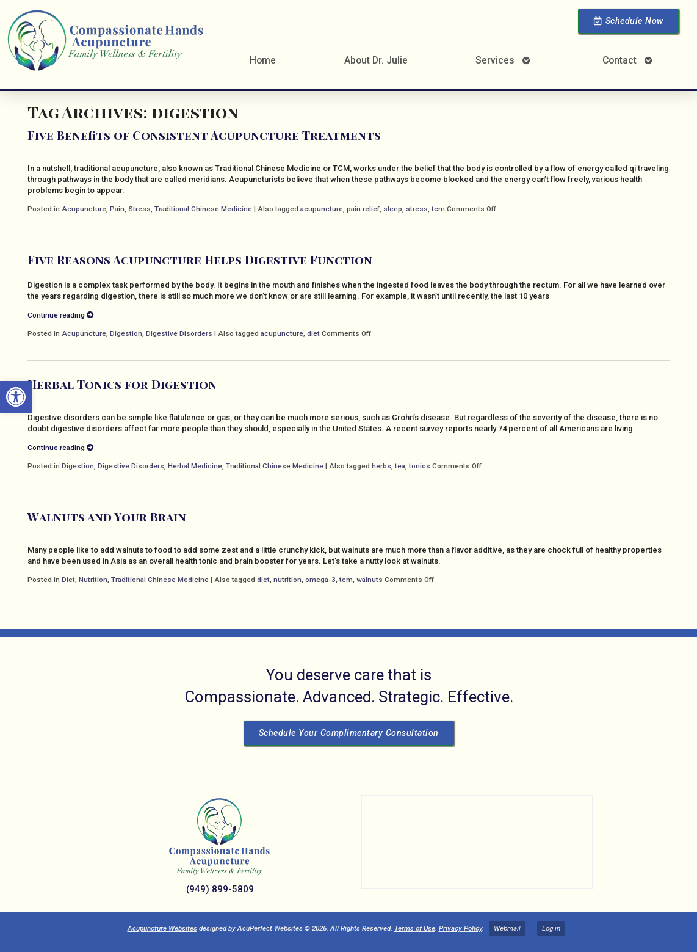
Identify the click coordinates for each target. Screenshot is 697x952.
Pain (117, 209)
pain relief (363, 209)
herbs (381, 466)
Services (495, 60)
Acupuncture (84, 209)
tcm (438, 209)
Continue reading (60, 315)
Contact (619, 60)
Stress (139, 209)
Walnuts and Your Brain (106, 517)
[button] (16, 397)
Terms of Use (414, 928)
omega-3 (320, 579)
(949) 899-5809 (220, 889)
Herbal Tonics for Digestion (122, 384)
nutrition (287, 579)
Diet (68, 579)
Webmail (507, 928)
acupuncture (321, 209)
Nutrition (93, 579)
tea (400, 466)
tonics (419, 466)
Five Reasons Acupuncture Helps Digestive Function (199, 259)
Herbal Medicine (195, 466)
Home (263, 60)
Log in (551, 928)
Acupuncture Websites (162, 928)
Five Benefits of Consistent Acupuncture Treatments (204, 135)
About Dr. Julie (376, 60)
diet (313, 333)
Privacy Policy (460, 928)
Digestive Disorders (179, 333)
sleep (392, 209)
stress (417, 209)
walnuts (369, 579)
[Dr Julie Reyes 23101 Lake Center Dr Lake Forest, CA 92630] (477, 842)
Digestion (126, 333)
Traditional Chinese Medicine (203, 209)
